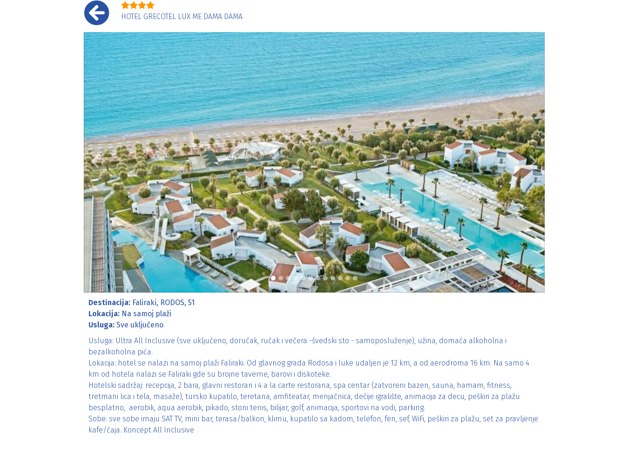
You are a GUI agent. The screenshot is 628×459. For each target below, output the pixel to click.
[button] (95, 162)
